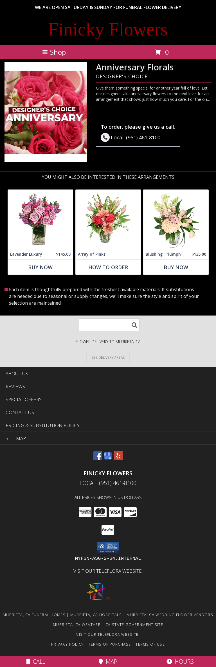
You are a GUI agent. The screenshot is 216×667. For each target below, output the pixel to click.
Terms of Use (150, 644)
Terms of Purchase (109, 644)
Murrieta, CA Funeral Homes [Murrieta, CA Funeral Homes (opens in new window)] (34, 614)
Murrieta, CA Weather (77, 624)
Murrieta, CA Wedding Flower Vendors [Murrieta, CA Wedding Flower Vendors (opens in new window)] (170, 614)
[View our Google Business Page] (108, 458)
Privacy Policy (67, 644)
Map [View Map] (108, 661)
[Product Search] (109, 324)
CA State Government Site (134, 624)
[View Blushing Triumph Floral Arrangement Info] (175, 219)
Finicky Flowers (108, 29)
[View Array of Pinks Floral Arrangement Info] (108, 219)
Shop (54, 52)
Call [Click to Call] (35, 661)
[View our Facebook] (97, 458)
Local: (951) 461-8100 (108, 483)
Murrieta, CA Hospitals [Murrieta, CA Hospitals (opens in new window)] (96, 614)
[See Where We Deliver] (108, 357)
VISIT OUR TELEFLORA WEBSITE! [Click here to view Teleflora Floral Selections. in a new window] (108, 571)
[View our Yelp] (118, 458)
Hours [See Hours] (180, 661)
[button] (108, 547)
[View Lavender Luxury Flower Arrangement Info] (40, 219)
